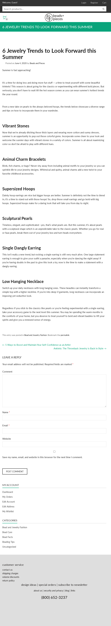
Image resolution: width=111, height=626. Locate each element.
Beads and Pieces (37, 63)
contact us (7, 569)
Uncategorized (9, 546)
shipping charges (10, 573)
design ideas (28, 584)
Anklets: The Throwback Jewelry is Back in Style (80, 348)
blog (67, 590)
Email (6, 425)
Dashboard (7, 492)
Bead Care (7, 532)
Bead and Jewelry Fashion (35, 335)
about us (38, 590)
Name (6, 412)
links (73, 590)
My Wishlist (8, 511)
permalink (65, 335)
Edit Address (8, 506)
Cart (104, 2)
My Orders (7, 496)
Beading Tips (8, 542)
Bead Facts (7, 537)
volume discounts (10, 577)
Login (83, 2)
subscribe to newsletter (72, 584)
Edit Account (8, 501)
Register (94, 2)
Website (6, 438)
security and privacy (53, 590)
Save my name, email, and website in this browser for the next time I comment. (42, 457)
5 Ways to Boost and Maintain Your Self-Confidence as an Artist (36, 344)
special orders (47, 584)
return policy (8, 580)
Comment (7, 371)
